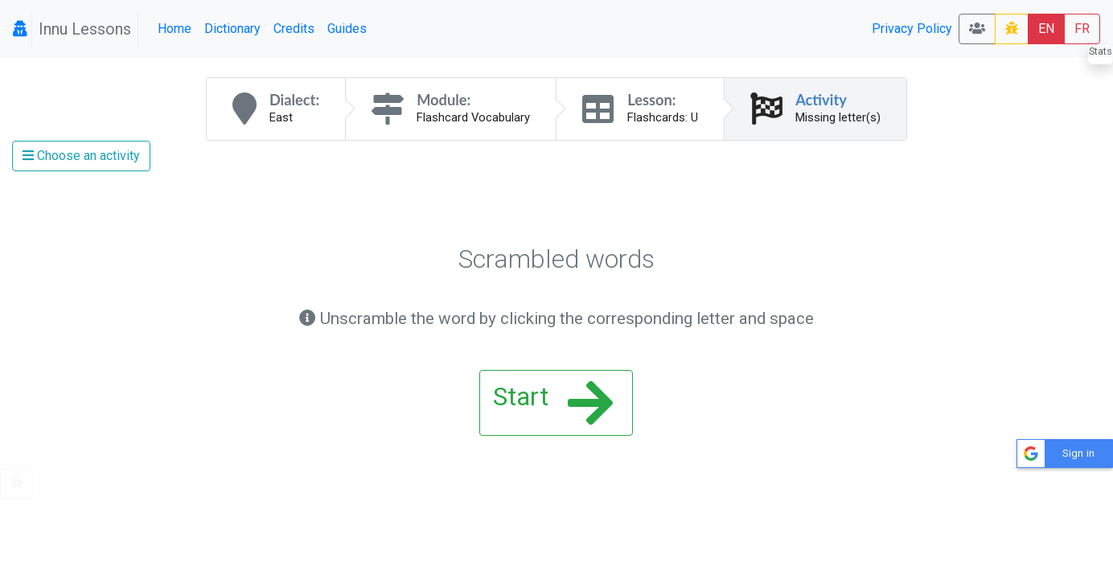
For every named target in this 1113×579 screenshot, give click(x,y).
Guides (347, 28)
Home (174, 28)
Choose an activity (81, 155)
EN (1046, 28)
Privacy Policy (912, 28)
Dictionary (232, 28)
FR (1082, 28)
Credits (293, 28)
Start (553, 403)
